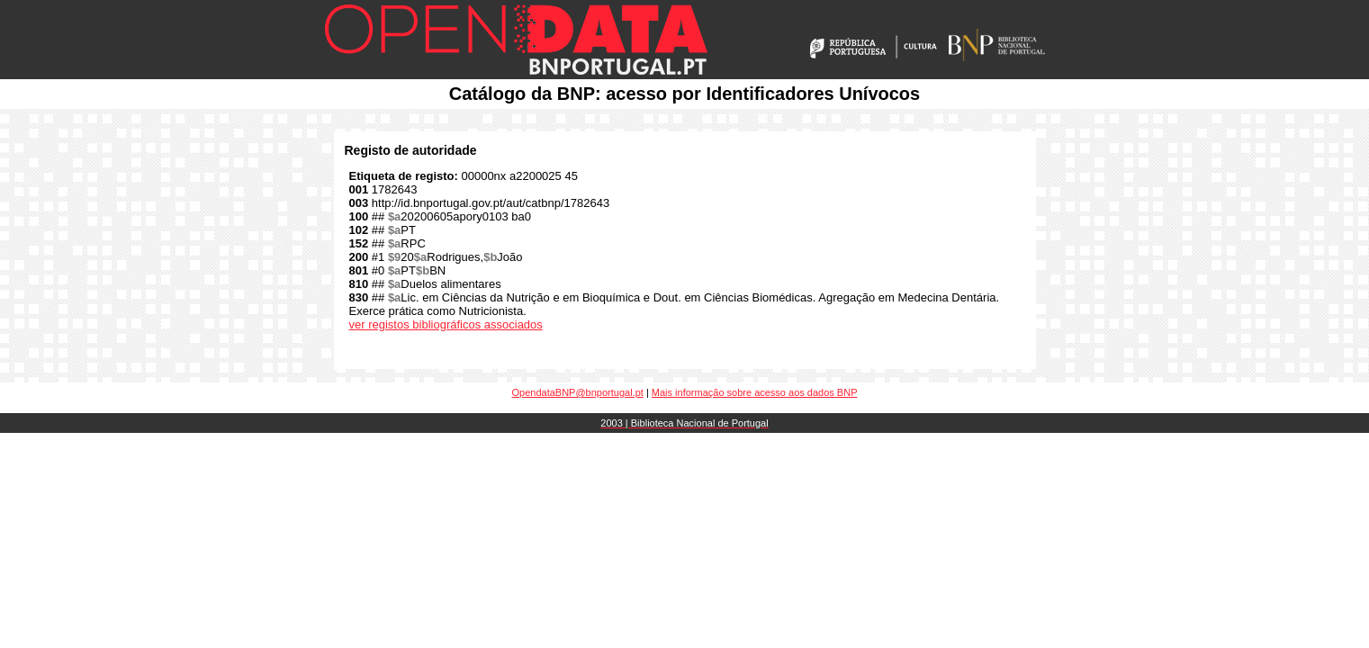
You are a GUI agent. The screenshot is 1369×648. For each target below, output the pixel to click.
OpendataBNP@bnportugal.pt (578, 392)
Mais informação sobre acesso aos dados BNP (755, 392)
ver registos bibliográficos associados (446, 324)
